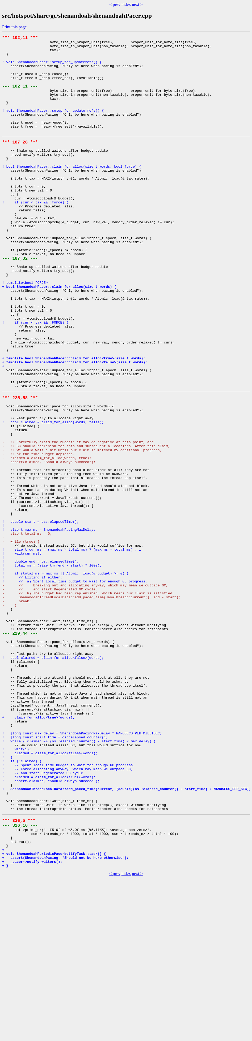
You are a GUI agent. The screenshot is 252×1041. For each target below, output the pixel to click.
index (126, 4)
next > (137, 4)
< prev (114, 4)
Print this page (14, 27)
